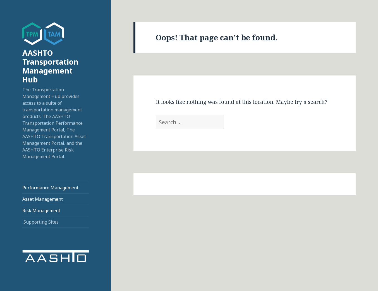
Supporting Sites (41, 222)
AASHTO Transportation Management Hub (50, 66)
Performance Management (50, 188)
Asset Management (42, 199)
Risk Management (41, 210)
